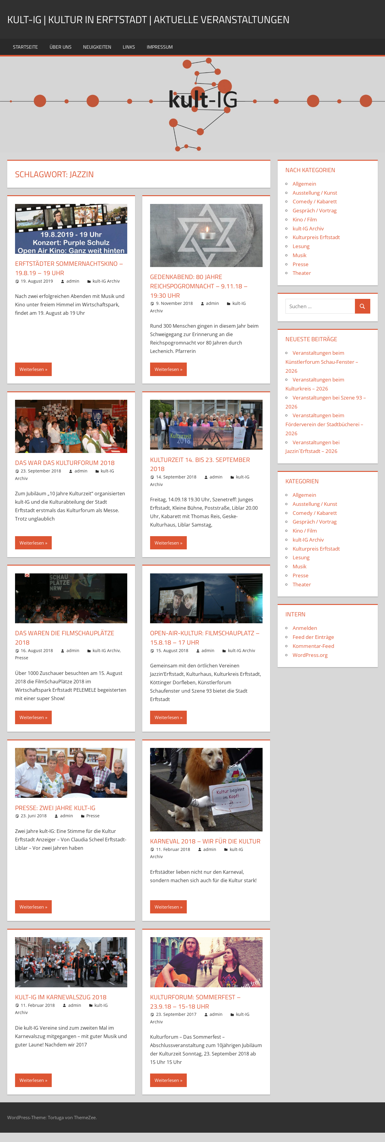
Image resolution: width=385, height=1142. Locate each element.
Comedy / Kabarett (315, 201)
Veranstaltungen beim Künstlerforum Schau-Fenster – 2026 (321, 361)
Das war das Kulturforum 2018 (66, 462)
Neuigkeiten (97, 46)
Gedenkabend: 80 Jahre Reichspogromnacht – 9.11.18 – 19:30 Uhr (201, 286)
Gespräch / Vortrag (315, 210)
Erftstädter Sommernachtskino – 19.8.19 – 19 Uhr (69, 268)
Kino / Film (305, 219)
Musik (299, 255)
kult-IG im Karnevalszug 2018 (62, 1006)
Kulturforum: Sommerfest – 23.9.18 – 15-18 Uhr (197, 1011)
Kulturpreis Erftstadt (316, 237)
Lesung (301, 246)
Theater (302, 272)
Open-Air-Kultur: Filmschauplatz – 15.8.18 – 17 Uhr (205, 637)
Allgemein (304, 183)
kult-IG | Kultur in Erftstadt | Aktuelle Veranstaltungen (156, 19)
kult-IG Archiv (106, 281)
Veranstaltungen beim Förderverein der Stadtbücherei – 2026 (324, 424)
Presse (21, 658)
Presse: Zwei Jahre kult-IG (57, 808)
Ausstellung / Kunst (315, 192)
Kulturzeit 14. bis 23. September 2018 (202, 464)
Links (129, 46)
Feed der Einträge (313, 636)
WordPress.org (310, 654)
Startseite (25, 46)
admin (72, 281)
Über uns (61, 46)
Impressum (160, 46)
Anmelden (305, 627)
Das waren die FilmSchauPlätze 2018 (66, 637)
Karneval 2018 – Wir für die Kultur (195, 845)
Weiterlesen (32, 369)
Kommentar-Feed (313, 645)
